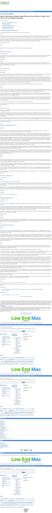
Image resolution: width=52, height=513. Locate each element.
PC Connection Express (4, 444)
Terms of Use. (8, 311)
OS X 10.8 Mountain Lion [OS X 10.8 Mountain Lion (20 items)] (26, 362)
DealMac (1, 432)
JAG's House (2, 435)
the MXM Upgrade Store (36, 206)
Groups (18, 11)
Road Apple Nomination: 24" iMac (8, 27)
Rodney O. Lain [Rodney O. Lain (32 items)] (10, 364)
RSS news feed (23, 282)
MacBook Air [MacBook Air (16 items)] (28, 359)
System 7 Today (2, 437)
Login (33, 324)
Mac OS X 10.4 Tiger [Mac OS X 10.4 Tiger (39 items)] (15, 361)
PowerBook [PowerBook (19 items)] (31, 362)
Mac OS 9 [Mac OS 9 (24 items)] (3, 361)
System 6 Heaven (3, 436)
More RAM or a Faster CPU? (7, 23)
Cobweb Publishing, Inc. (23, 302)
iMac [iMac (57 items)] (1, 359)
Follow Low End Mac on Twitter (26, 312)
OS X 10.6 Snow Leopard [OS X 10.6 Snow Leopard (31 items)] (12, 362)
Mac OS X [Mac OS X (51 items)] (7, 361)
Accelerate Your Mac (3, 427)
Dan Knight (2, 20)
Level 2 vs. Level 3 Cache (6, 24)
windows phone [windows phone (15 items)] (31, 364)
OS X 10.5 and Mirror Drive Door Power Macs (8, 181)
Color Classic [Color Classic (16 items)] (26, 357)
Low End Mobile (16, 353)
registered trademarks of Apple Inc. (10, 304)
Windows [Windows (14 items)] (28, 364)
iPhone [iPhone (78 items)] (11, 359)
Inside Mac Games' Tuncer (31, 249)
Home (2, 11)
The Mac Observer (3, 426)
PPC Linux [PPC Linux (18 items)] (5, 364)
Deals (5, 11)
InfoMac (1, 425)
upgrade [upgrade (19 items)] (22, 364)
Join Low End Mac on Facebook (26, 313)
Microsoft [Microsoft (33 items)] (5, 362)
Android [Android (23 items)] (1, 357)
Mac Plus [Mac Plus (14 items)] (33, 361)
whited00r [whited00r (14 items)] (25, 364)
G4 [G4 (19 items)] (31, 357)
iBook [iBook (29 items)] (33, 357)
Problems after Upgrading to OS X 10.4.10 (9, 25)
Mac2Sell (1, 433)
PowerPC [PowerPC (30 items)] (2, 364)
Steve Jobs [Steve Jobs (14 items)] (15, 364)
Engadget (6, 206)
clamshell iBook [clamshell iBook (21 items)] (13, 357)
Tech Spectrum (18, 340)
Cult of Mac (2, 421)
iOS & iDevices (18, 346)
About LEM (20, 298)
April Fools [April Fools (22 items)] (8, 357)
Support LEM (29, 324)
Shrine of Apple (2, 422)
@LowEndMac (31, 11)
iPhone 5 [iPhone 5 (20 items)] (18, 359)
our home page (7, 294)
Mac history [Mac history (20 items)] (32, 359)
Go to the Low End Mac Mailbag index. (26, 296)
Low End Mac (16, 337)
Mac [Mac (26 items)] (23, 359)
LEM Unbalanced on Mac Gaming (7, 28)
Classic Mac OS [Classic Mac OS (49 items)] (20, 357)
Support (26, 11)
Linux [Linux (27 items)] (21, 359)
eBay (1, 447)
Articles (14, 11)
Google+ (14, 282)
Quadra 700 (10, 289)
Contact (32, 298)
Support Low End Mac (6, 290)
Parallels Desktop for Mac (4, 446)
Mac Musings (18, 338)
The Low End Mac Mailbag (6, 13)
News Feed (23, 324)
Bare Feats (8, 108)
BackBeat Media (15, 455)
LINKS (2, 307)
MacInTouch (2, 423)
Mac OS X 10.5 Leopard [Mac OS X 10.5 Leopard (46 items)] (26, 361)
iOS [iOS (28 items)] (5, 359)
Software (21, 11)
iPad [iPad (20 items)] (8, 359)
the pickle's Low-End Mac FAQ (5, 438)
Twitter (11, 282)
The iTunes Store (3, 443)
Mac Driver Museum (3, 434)
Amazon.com (2, 442)
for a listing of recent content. (15, 294)
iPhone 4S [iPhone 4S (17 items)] (15, 359)
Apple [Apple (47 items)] (4, 357)
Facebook (4, 282)
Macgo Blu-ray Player (3, 445)
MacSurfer (2, 420)
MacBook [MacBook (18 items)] (25, 359)
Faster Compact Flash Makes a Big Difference (10, 22)
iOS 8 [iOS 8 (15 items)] (6, 359)
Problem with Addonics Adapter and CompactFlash (20, 32)
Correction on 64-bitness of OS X (7, 26)
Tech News (15, 352)
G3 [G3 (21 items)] (30, 357)
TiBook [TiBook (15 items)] (20, 364)
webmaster (10, 306)
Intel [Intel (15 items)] (3, 359)
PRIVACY (2, 310)
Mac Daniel (17, 345)
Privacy (29, 298)
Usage (27, 298)
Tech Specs (9, 11)
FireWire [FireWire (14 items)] (29, 357)
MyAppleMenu (2, 424)
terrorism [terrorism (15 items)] (18, 364)
